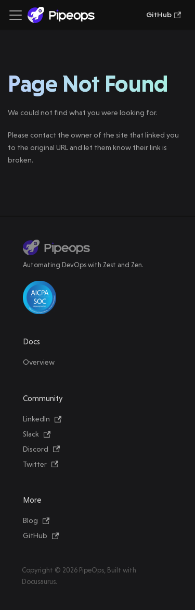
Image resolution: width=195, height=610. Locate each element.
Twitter (40, 464)
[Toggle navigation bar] (15, 15)
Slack (36, 434)
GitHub (163, 14)
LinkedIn (42, 419)
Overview (39, 362)
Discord (41, 449)
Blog (36, 520)
